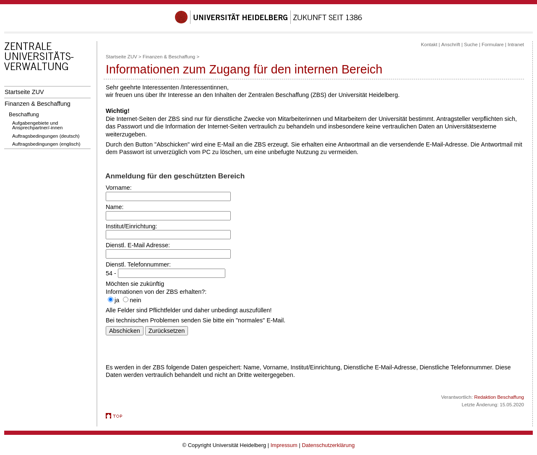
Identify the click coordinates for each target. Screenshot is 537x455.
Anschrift (450, 44)
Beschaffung (24, 114)
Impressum (284, 445)
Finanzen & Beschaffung (37, 103)
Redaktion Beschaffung (499, 397)
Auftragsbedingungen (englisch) (46, 143)
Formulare (492, 44)
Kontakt (429, 44)
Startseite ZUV (24, 92)
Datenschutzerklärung (328, 445)
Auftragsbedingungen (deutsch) (46, 136)
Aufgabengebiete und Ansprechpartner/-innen (37, 125)
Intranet (516, 44)
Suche (471, 44)
